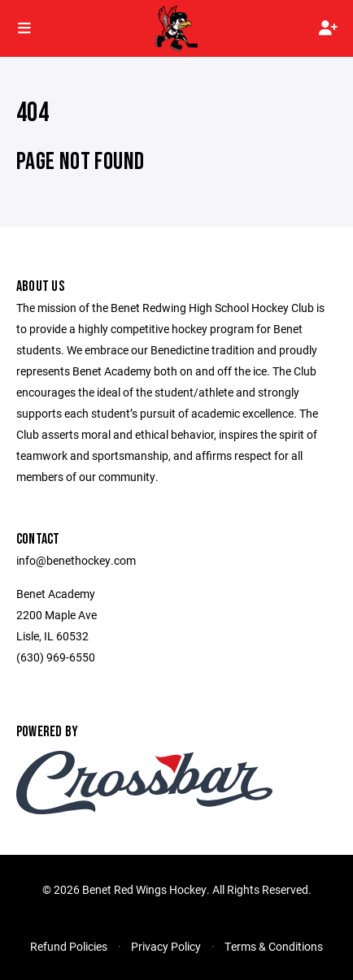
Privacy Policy (166, 946)
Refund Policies (68, 946)
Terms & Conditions (273, 946)
